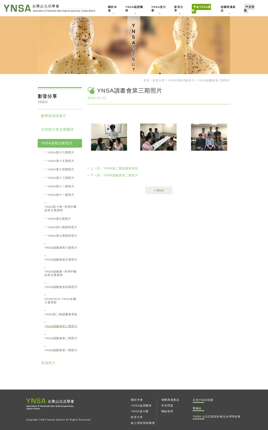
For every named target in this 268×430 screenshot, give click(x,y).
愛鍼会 (197, 408)
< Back (159, 190)
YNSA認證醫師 (141, 405)
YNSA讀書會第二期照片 (112, 175)
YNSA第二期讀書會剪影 (112, 168)
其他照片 (48, 363)
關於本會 (137, 399)
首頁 (146, 80)
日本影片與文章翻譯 (57, 129)
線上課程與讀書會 (143, 422)
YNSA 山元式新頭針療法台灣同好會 (50, 8)
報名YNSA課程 (201, 8)
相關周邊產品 (170, 399)
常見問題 (249, 8)
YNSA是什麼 (139, 411)
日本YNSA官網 (203, 399)
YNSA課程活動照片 (181, 80)
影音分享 (159, 80)
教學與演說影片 (53, 116)
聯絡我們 (167, 411)
